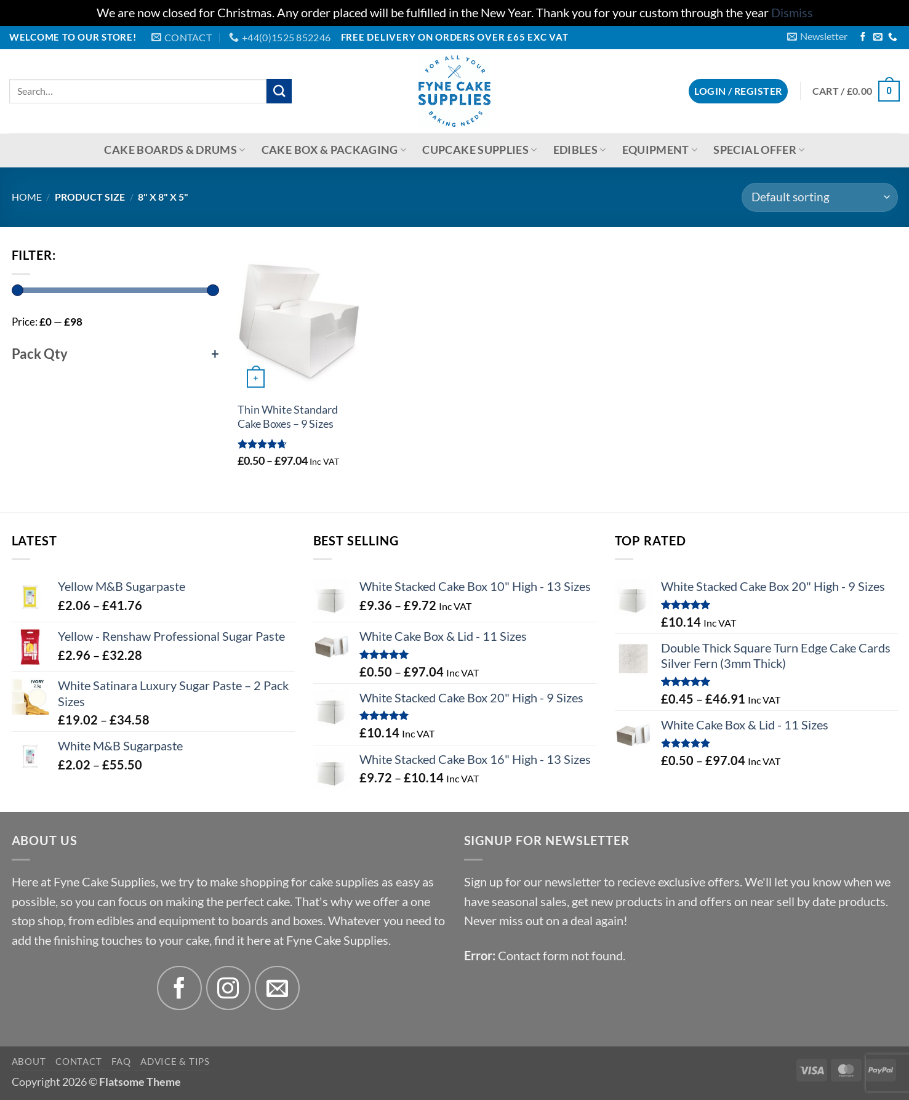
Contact (78, 1061)
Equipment (660, 149)
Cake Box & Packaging (334, 149)
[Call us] (892, 37)
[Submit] (279, 91)
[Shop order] (819, 197)
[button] (817, 37)
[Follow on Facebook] (863, 37)
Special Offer (758, 149)
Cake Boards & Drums (174, 149)
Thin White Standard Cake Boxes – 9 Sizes (288, 416)
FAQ (120, 1061)
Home (27, 197)
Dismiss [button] (792, 13)
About (29, 1061)
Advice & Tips (175, 1061)
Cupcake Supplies (479, 149)
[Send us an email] (878, 37)
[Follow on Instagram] (228, 988)
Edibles (579, 149)
